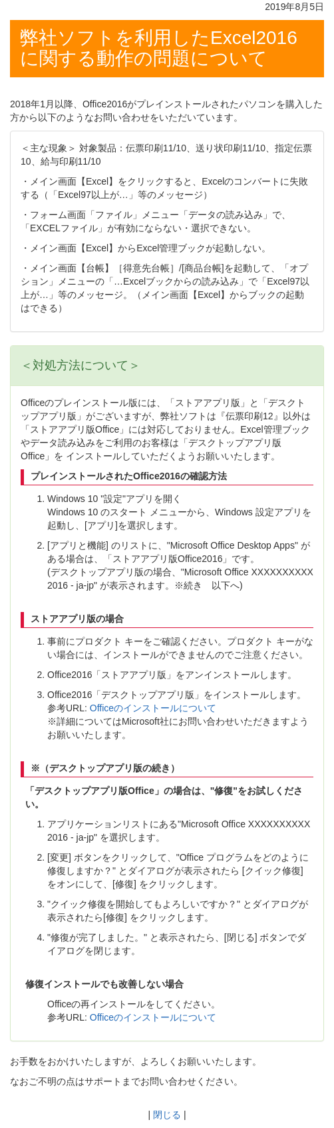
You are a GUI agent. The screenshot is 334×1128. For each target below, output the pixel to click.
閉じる (167, 1114)
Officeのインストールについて (151, 708)
